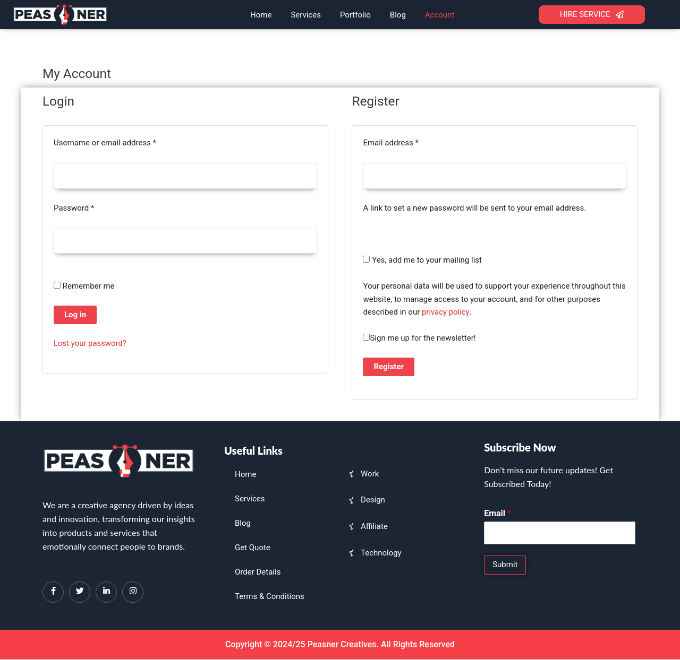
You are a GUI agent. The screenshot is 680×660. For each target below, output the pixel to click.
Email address (406, 141)
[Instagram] (132, 592)
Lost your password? (90, 344)
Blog (398, 15)
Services (306, 15)
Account (440, 15)
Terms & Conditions (269, 596)
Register (388, 366)
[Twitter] (79, 592)
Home (260, 15)
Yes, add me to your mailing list (422, 260)
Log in (75, 315)
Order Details (257, 572)
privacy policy (446, 312)
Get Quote (252, 547)
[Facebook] (53, 592)
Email (497, 513)
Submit (504, 564)
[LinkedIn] (106, 592)
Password (89, 207)
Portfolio (355, 15)
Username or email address (120, 141)
